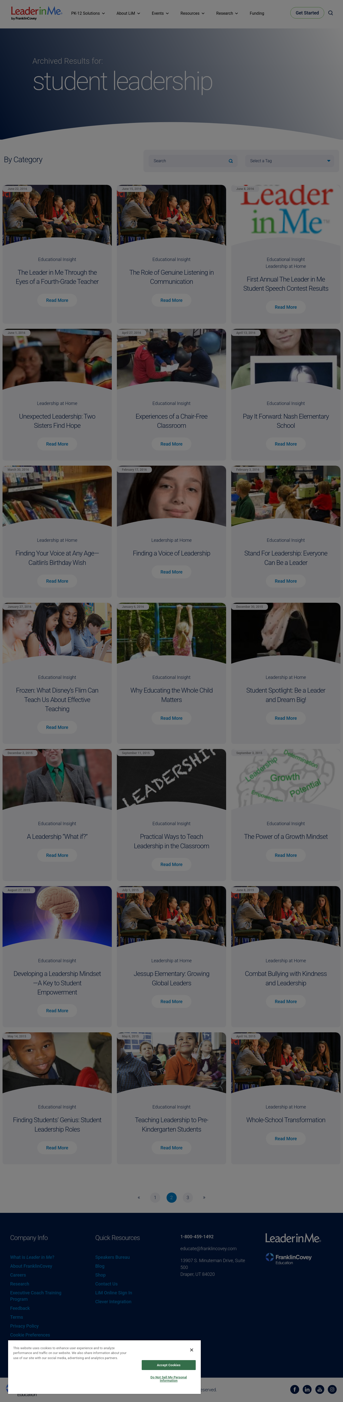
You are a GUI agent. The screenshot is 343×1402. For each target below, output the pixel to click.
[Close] (191, 1350)
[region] (104, 1367)
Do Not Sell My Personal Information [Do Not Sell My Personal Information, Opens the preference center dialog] (169, 1378)
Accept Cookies (168, 1365)
